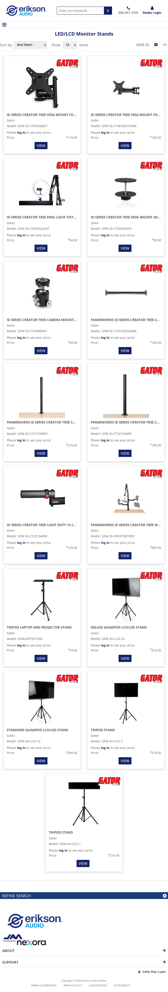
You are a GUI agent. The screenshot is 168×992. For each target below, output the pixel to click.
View (41, 145)
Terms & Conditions (43, 985)
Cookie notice (98, 985)
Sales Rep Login (154, 972)
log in (21, 132)
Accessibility (122, 985)
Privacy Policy (72, 985)
